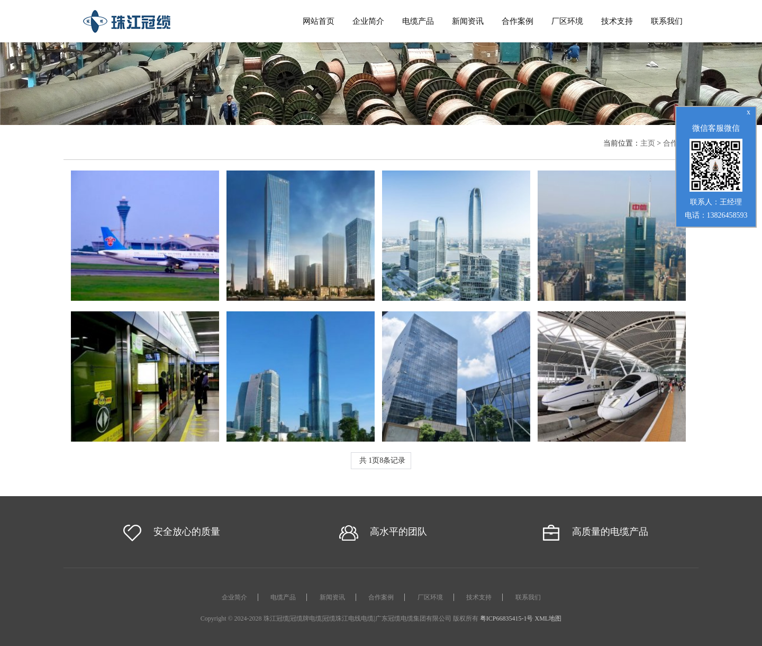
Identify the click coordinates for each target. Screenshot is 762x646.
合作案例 (517, 21)
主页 (647, 143)
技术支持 (617, 21)
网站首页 (318, 21)
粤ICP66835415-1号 (506, 618)
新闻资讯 (468, 21)
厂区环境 (567, 21)
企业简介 (368, 21)
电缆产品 (418, 21)
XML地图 (548, 618)
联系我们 (667, 21)
